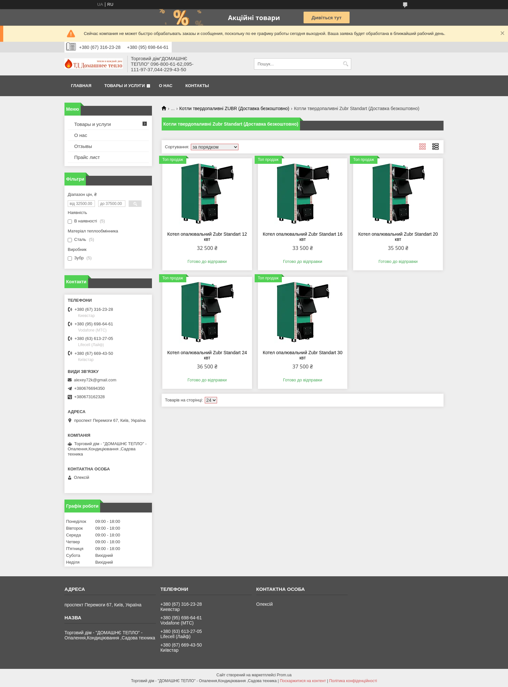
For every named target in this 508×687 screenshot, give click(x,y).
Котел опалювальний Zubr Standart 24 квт (207, 355)
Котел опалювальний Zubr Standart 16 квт (302, 236)
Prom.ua (284, 675)
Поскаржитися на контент (303, 681)
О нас (166, 85)
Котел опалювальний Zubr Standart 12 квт (207, 236)
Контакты (197, 85)
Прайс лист (87, 157)
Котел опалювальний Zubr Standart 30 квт (302, 355)
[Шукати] (345, 64)
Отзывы (83, 146)
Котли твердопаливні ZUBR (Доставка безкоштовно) (234, 108)
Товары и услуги (124, 85)
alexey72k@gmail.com (95, 379)
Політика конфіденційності (353, 681)
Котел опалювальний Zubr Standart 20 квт (398, 236)
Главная (81, 85)
